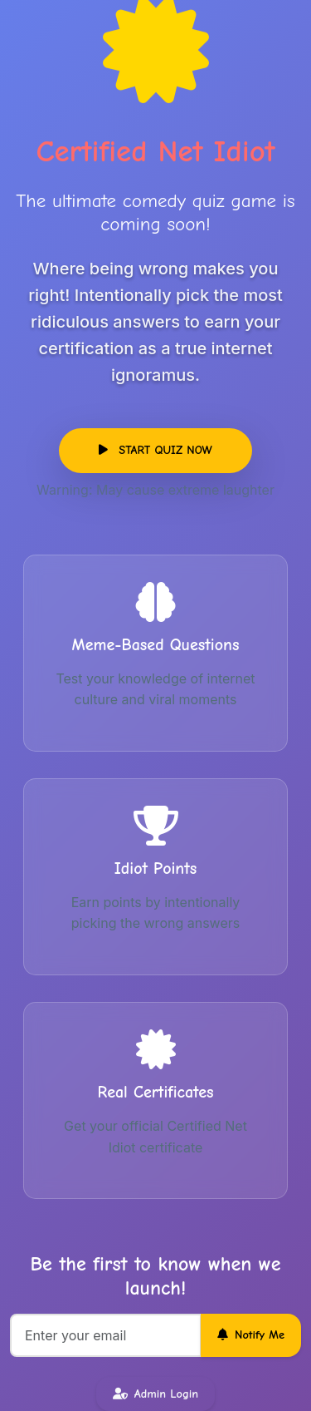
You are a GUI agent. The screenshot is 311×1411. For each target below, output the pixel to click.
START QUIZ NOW (155, 450)
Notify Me (250, 1335)
